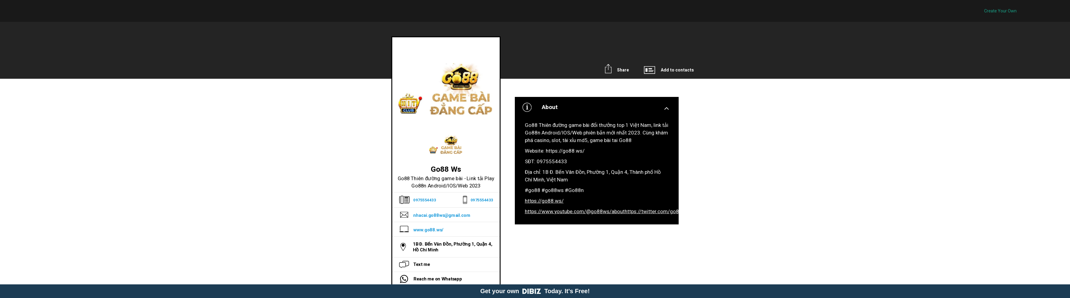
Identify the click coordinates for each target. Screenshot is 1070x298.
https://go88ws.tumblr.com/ (955, 211)
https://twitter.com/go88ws (657, 211)
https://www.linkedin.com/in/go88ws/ (732, 211)
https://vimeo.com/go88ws (807, 211)
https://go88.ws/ (544, 201)
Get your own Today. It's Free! (535, 291)
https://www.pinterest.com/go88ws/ (881, 211)
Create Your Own (1000, 11)
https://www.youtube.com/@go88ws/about (575, 211)
